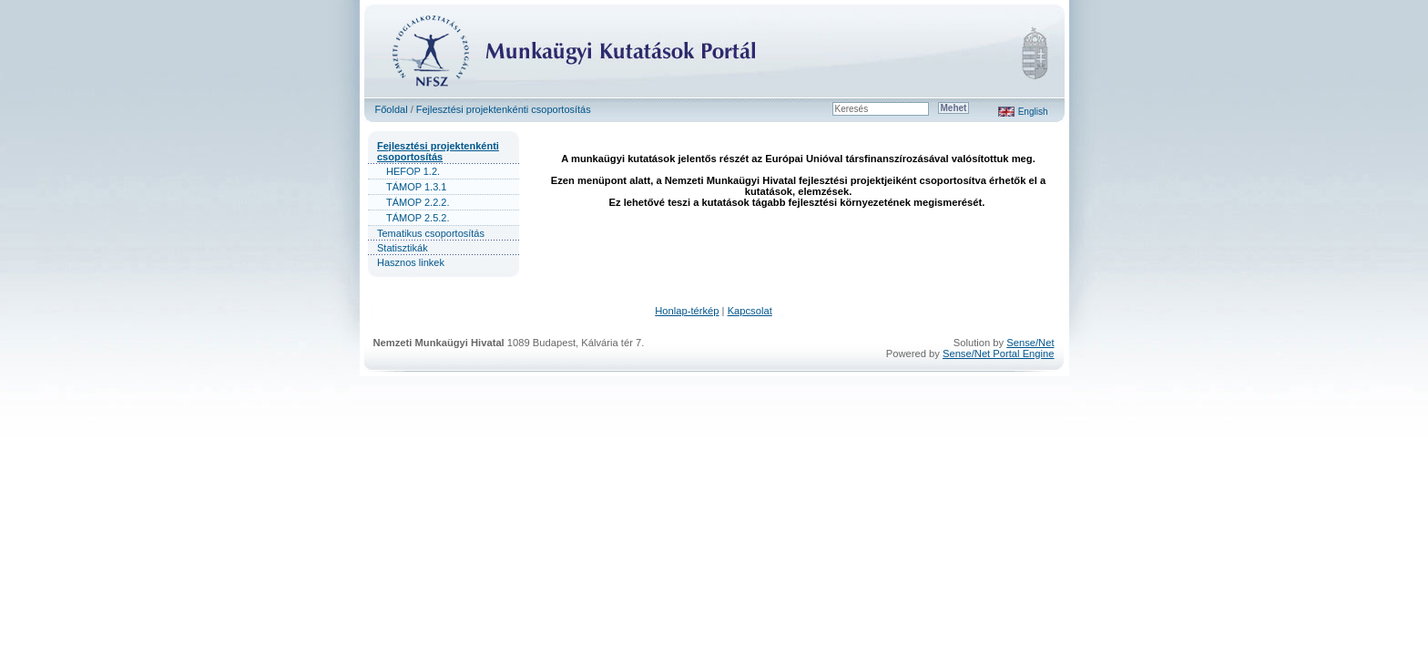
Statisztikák (402, 247)
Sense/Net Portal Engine (999, 353)
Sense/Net (1030, 342)
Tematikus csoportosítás (430, 233)
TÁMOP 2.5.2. (418, 217)
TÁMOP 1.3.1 (416, 186)
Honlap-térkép (687, 310)
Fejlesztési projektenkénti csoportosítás (503, 109)
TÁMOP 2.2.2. (418, 202)
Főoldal (391, 109)
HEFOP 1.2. (413, 171)
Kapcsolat (750, 310)
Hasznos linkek (410, 262)
